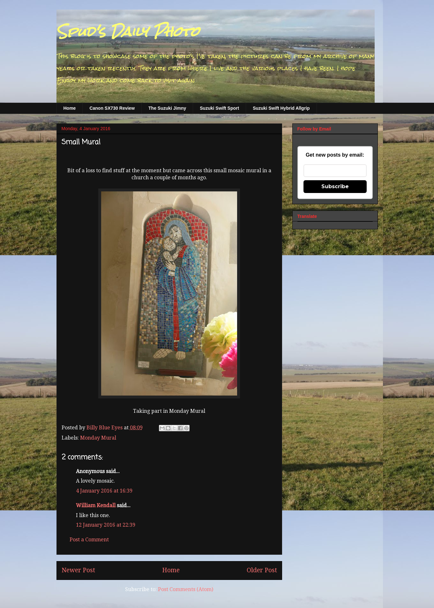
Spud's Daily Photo (127, 32)
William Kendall (96, 505)
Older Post (262, 570)
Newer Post (78, 570)
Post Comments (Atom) (185, 589)
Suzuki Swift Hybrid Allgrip (281, 108)
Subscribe (335, 186)
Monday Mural (98, 438)
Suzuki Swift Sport (219, 108)
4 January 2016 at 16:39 (104, 491)
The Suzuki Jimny (167, 108)
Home (70, 108)
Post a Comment (89, 540)
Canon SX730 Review (112, 108)
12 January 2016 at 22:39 (105, 525)
